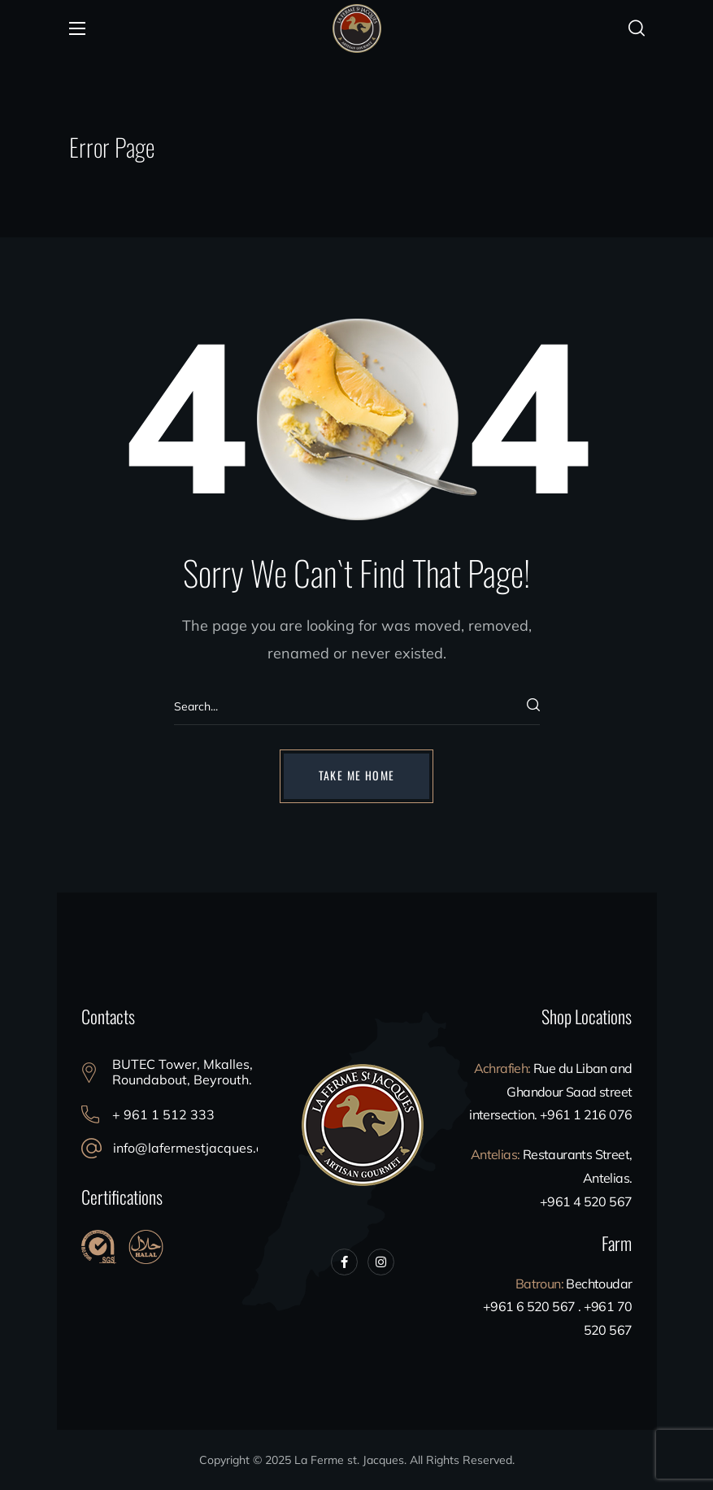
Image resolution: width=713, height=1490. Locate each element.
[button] (636, 28)
